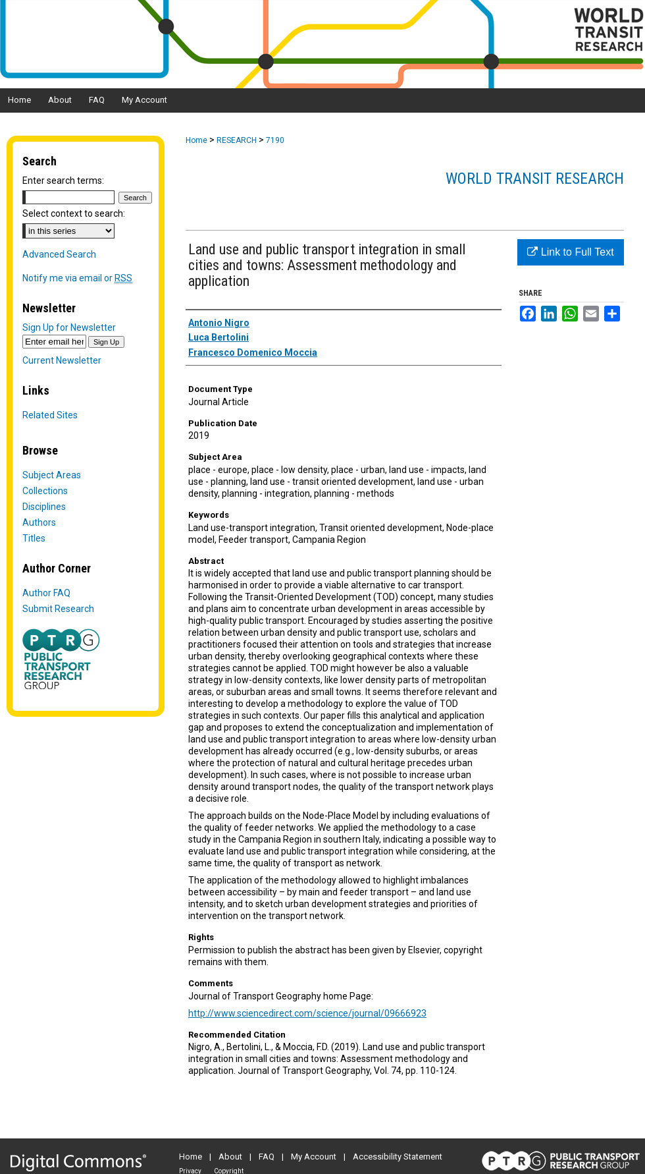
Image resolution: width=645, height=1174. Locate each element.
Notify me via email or (77, 278)
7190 (275, 140)
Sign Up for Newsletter (69, 327)
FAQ (266, 1156)
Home (196, 140)
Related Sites (50, 415)
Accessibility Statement (397, 1156)
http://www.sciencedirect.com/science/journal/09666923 (307, 1013)
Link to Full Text (570, 252)
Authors (39, 522)
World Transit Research (535, 178)
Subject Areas (51, 475)
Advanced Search (59, 254)
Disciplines (44, 506)
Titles (33, 538)
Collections (45, 491)
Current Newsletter (61, 360)
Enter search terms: (63, 180)
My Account (313, 1156)
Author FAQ (46, 593)
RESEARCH (237, 140)
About (230, 1156)
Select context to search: (73, 213)
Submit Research (58, 608)
